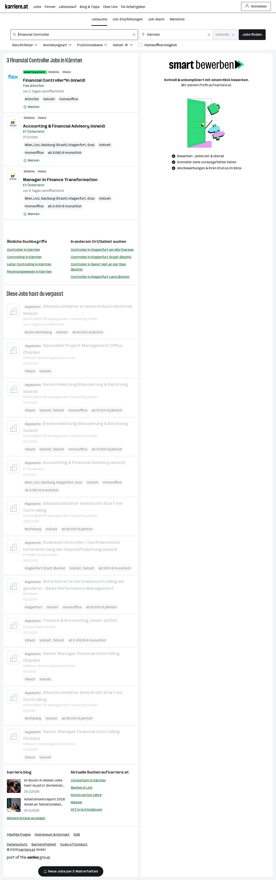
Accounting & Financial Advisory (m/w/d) (64, 126)
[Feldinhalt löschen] (134, 34)
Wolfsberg (33, 529)
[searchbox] (74, 34)
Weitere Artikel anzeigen (26, 818)
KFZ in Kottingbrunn (86, 810)
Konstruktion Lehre (86, 795)
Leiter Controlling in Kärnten (29, 264)
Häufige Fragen (19, 834)
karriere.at (118, 772)
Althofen (32, 99)
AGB (77, 834)
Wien (28, 145)
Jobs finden (252, 34)
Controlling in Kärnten (24, 257)
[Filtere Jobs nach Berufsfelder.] (28, 46)
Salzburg (48, 482)
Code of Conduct (74, 844)
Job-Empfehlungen (127, 19)
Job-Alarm (156, 19)
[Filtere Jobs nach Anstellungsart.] (60, 46)
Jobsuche (99, 19)
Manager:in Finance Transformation (60, 179)
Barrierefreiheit (43, 844)
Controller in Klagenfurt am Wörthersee (102, 250)
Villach (30, 371)
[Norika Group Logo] (28, 858)
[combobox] (74, 34)
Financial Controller (29, 60)
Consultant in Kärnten (88, 780)
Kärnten (73, 60)
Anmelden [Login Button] (256, 6)
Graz (91, 145)
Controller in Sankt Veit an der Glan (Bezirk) (98, 266)
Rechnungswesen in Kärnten (29, 272)
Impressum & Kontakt (52, 834)
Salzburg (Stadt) (54, 145)
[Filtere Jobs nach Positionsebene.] (95, 46)
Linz (36, 145)
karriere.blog (19, 772)
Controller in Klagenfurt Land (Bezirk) (100, 277)
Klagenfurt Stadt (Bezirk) (45, 568)
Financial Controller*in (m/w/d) (54, 80)
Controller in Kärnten (23, 250)
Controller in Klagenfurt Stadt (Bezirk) (101, 257)
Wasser (76, 802)
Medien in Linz (82, 788)
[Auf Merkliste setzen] (31, 106)
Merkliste (177, 19)
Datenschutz (17, 844)
